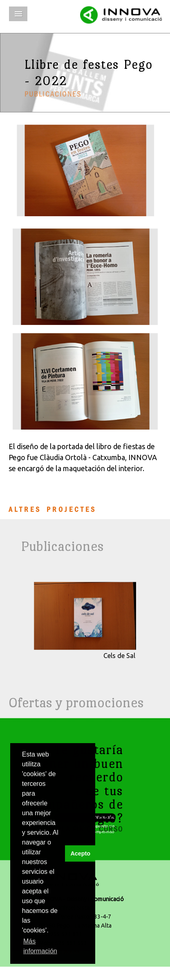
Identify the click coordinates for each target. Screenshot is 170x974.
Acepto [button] (80, 853)
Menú (18, 14)
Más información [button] (40, 946)
